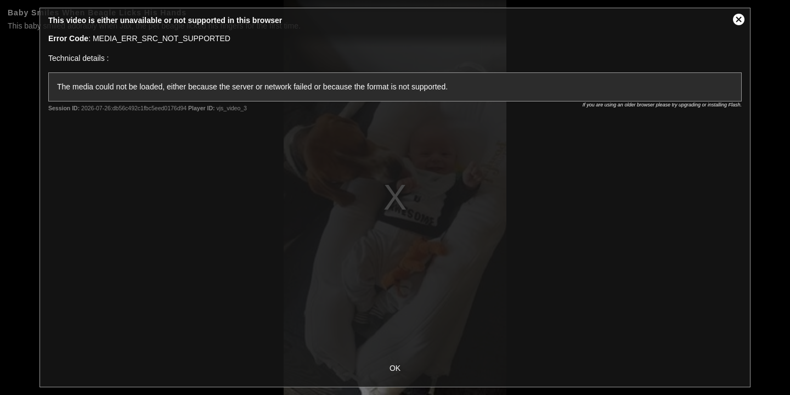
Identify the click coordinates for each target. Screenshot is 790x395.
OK (395, 368)
